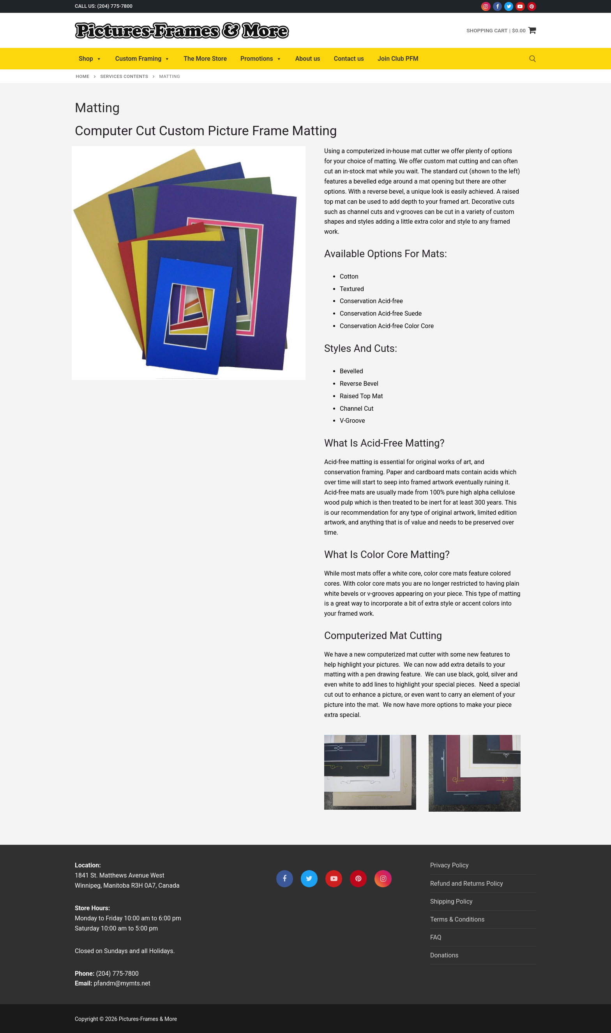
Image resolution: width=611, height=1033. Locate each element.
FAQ (435, 937)
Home (83, 76)
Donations (444, 955)
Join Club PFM (398, 58)
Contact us (349, 58)
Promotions (261, 59)
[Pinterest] (531, 6)
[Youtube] (520, 6)
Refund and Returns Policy (466, 883)
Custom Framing (142, 59)
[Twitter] (508, 6)
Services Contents (124, 76)
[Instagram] (485, 6)
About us (307, 58)
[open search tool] (532, 58)
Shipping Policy (451, 901)
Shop (90, 59)
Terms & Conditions (457, 919)
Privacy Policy (449, 865)
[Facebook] (497, 6)
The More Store (205, 58)
